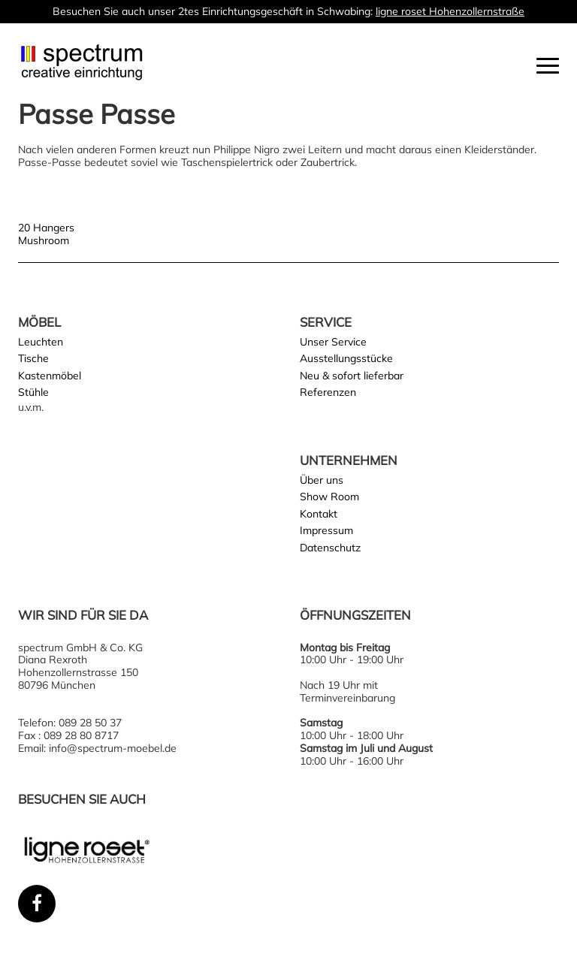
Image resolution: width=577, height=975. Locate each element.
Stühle (33, 392)
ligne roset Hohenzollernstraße (450, 11)
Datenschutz (330, 547)
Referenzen (328, 392)
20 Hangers (46, 227)
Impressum (326, 530)
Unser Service (333, 342)
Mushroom (43, 240)
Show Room (329, 496)
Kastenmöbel (49, 375)
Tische (33, 358)
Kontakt (318, 514)
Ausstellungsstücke (346, 358)
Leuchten (40, 342)
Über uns (321, 480)
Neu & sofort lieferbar (351, 375)
